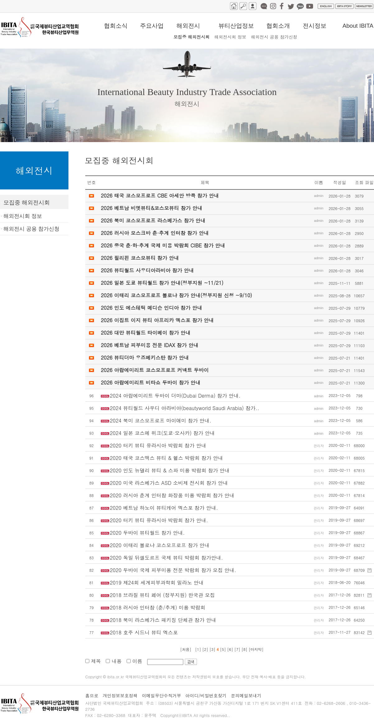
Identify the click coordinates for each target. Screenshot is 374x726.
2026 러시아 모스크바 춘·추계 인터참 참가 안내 (155, 232)
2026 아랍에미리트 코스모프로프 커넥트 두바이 (155, 370)
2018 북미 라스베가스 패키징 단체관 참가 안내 (163, 619)
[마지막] (256, 649)
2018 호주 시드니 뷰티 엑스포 (144, 632)
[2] (205, 649)
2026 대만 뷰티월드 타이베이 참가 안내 (145, 332)
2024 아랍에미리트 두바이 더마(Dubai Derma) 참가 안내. (175, 395)
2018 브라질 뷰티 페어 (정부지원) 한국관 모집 (162, 595)
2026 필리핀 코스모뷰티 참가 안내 (140, 257)
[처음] (185, 649)
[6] (230, 649)
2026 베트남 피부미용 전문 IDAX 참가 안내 (149, 345)
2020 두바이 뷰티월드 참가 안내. (147, 532)
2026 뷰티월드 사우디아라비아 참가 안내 (147, 270)
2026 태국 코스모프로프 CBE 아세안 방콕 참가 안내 (160, 195)
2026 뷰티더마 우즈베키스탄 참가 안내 (145, 357)
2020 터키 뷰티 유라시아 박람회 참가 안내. (159, 520)
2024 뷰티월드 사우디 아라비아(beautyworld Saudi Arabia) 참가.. (184, 408)
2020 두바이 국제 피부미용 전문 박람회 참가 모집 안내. (173, 570)
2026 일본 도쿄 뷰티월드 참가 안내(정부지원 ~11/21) (162, 282)
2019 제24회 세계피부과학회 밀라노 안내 (156, 582)
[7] (237, 649)
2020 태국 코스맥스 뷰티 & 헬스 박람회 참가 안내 (166, 457)
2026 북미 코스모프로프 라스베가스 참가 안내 (153, 220)
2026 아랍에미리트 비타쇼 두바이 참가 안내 (150, 382)
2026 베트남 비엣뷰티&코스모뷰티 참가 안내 (151, 208)
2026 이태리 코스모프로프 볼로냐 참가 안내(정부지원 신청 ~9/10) (176, 295)
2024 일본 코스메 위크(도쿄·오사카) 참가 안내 (162, 433)
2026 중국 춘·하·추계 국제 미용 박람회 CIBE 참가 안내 (163, 245)
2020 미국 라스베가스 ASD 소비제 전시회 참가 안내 (169, 482)
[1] (198, 649)
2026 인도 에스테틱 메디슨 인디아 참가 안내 (151, 307)
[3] (213, 649)
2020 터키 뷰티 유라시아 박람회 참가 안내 (158, 445)
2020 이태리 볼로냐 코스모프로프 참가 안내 (159, 545)
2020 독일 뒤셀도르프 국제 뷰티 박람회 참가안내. (166, 557)
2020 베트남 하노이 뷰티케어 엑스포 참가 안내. (164, 507)
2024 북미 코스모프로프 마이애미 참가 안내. (160, 420)
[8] (245, 649)
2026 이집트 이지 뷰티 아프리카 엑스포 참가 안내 (157, 320)
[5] (223, 649)
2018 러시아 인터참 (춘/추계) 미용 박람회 (157, 607)
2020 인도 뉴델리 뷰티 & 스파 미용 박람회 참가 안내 (170, 470)
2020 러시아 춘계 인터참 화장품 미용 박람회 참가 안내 (172, 495)
